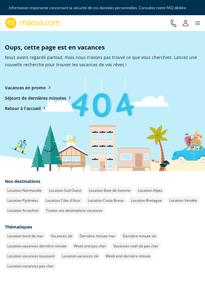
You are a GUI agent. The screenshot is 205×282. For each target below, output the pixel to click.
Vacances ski (61, 236)
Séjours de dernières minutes (39, 97)
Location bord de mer (25, 236)
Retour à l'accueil (26, 108)
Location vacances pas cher (30, 266)
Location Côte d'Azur (63, 200)
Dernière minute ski (139, 236)
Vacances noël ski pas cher (136, 246)
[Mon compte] (185, 23)
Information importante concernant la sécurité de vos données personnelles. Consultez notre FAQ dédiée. (98, 7)
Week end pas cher (90, 246)
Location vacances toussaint (31, 256)
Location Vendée (183, 200)
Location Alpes (150, 190)
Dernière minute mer (97, 236)
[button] (198, 23)
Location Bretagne (146, 200)
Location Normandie (24, 190)
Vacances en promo (29, 87)
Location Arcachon (23, 210)
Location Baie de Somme (110, 190)
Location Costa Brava (106, 200)
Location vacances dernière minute (37, 246)
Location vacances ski (80, 256)
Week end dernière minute (128, 256)
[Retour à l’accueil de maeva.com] (32, 23)
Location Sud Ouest (65, 190)
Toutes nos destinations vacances (74, 210)
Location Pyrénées (22, 200)
